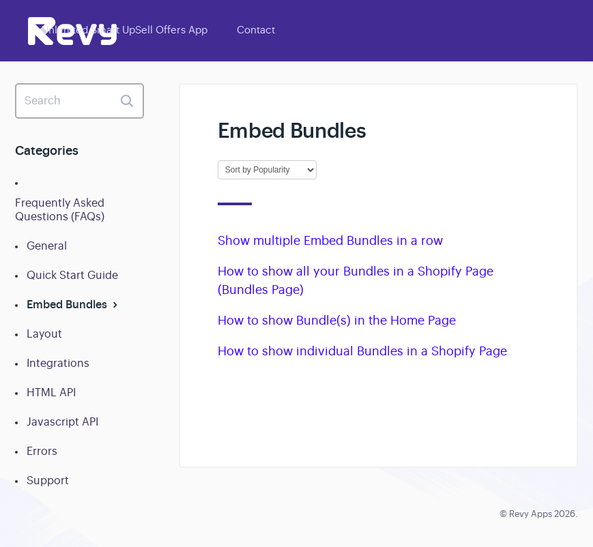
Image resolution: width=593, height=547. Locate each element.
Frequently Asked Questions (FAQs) (59, 210)
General (47, 246)
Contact (256, 29)
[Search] (79, 101)
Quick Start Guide (72, 275)
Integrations (58, 363)
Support (48, 481)
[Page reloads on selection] (267, 169)
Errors (42, 451)
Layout (44, 334)
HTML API (51, 393)
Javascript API (62, 422)
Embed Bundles (74, 304)
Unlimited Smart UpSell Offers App (124, 29)
